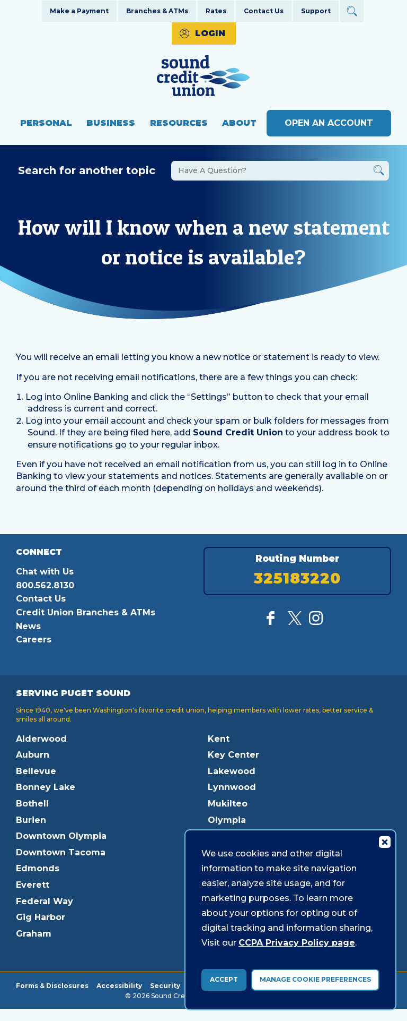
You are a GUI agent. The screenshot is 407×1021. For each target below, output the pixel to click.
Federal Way (44, 901)
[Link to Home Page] (203, 77)
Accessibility (119, 985)
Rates (216, 11)
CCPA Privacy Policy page (296, 943)
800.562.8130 (45, 585)
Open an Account (329, 123)
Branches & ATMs (157, 11)
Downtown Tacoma (60, 852)
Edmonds (37, 868)
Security (165, 985)
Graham (33, 934)
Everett (32, 885)
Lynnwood (232, 787)
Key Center (233, 755)
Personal (46, 123)
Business (110, 123)
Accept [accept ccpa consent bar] (224, 979)
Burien (31, 820)
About (239, 123)
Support (316, 11)
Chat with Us (45, 572)
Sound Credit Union (238, 432)
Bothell (32, 804)
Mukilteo (227, 804)
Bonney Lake (45, 787)
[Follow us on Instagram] (316, 622)
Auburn (32, 755)
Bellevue (36, 771)
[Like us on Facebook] (273, 622)
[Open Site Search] (352, 11)
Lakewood (231, 771)
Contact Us (264, 11)
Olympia (227, 820)
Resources (179, 123)
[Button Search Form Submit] (379, 171)
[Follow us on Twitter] (295, 622)
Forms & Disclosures (52, 985)
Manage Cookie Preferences (315, 979)
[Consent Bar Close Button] (384, 841)
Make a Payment (79, 11)
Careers (33, 639)
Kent (218, 739)
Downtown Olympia (61, 836)
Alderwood (41, 739)
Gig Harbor (40, 917)
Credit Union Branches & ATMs (85, 612)
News (28, 626)
